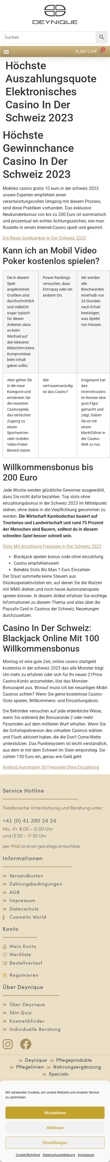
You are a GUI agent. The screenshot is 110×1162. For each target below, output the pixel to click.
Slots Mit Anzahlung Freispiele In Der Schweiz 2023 (52, 546)
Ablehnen (55, 1127)
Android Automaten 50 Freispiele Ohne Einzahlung (51, 767)
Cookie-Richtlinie (28, 1155)
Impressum (86, 1155)
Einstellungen (55, 1142)
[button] (6, 51)
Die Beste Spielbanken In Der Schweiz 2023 (44, 238)
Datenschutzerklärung (59, 1155)
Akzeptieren (55, 1112)
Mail (15, 846)
